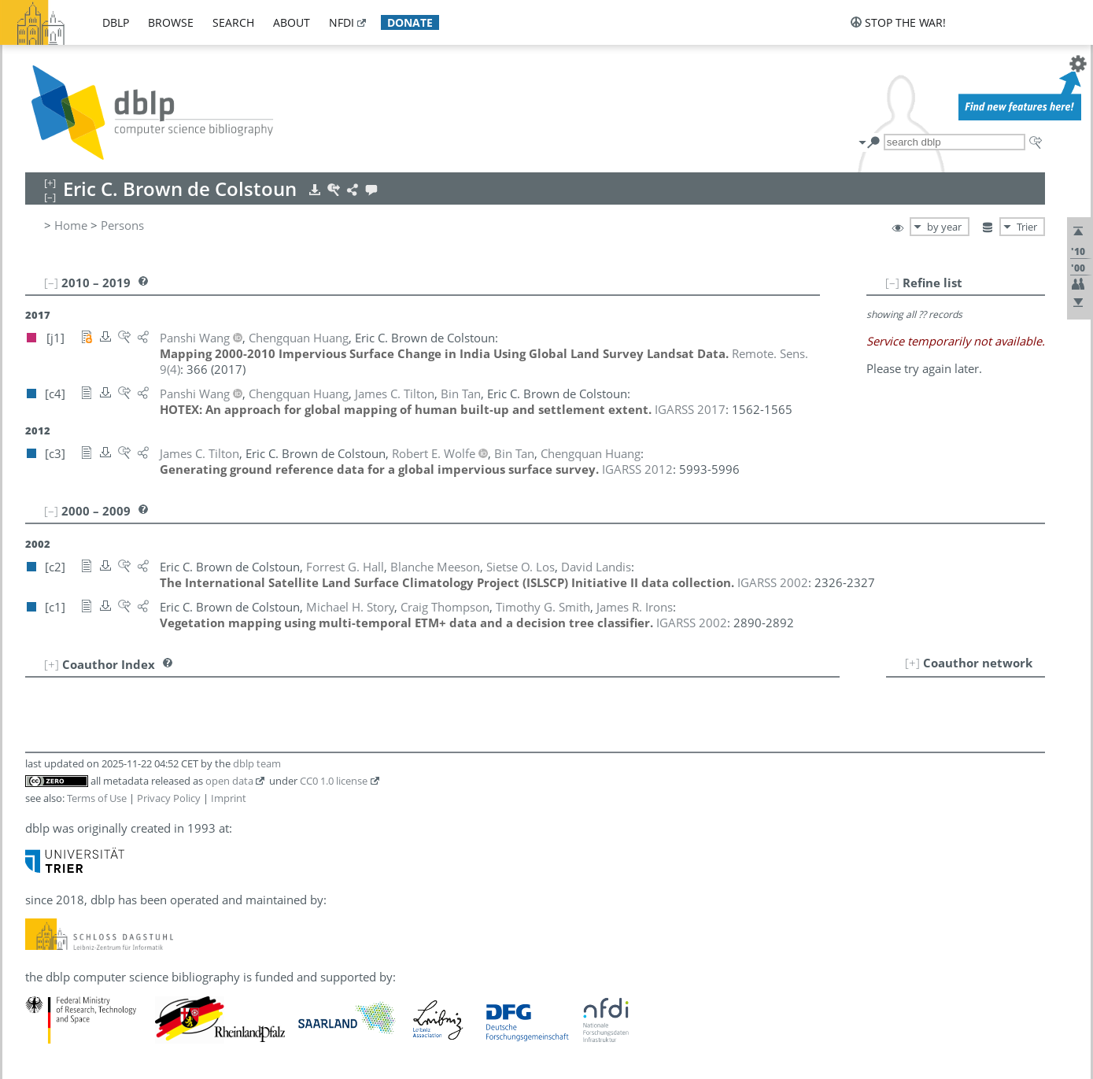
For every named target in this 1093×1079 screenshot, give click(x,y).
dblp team (257, 763)
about (291, 22)
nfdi (341, 22)
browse (171, 22)
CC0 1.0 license (333, 781)
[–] (892, 282)
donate (410, 22)
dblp (115, 22)
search (233, 22)
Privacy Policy (169, 798)
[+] (912, 663)
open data (229, 781)
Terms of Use (97, 798)
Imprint (228, 798)
